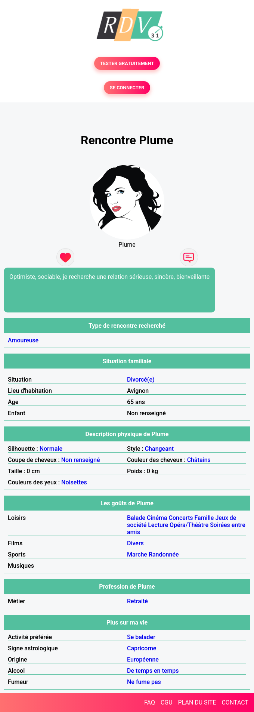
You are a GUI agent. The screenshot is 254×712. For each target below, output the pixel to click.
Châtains (199, 459)
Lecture (158, 524)
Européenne (143, 659)
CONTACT (235, 702)
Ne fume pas (144, 681)
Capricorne (141, 648)
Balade (136, 517)
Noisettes (74, 482)
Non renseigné (80, 459)
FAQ (149, 702)
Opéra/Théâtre (189, 524)
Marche (137, 554)
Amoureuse (23, 340)
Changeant (159, 448)
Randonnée (164, 554)
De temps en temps (153, 670)
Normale (51, 448)
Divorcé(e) (141, 379)
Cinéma (157, 517)
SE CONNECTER (127, 87)
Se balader (141, 637)
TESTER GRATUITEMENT (127, 63)
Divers (135, 543)
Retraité (137, 601)
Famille (204, 517)
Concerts (181, 517)
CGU (167, 702)
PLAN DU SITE (197, 702)
